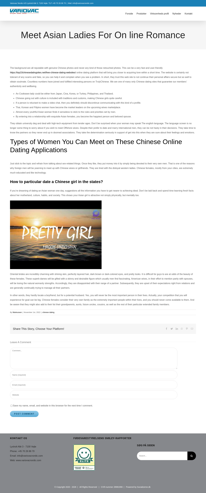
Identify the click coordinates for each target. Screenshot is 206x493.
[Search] (191, 456)
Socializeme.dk (143, 487)
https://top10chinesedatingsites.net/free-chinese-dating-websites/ (43, 72)
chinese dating (48, 312)
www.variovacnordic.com (28, 460)
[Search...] (162, 456)
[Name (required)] (93, 375)
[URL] (93, 395)
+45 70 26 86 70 (26, 451)
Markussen (17, 312)
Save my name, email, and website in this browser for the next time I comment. (53, 405)
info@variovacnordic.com (30, 456)
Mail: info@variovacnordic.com (80, 3)
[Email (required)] (93, 385)
